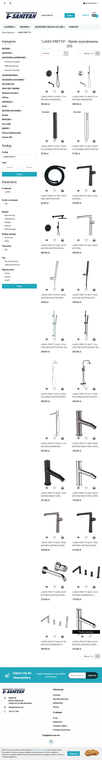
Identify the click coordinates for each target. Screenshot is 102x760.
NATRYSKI (7, 53)
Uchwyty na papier (12, 62)
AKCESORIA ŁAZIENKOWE (14, 57)
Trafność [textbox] (45, 53)
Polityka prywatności (62, 730)
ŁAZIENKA (10, 27)
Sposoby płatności (60, 699)
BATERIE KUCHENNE (12, 111)
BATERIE (6, 49)
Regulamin (57, 722)
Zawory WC (7, 137)
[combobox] (54, 53)
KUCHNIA (25, 27)
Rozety (5, 115)
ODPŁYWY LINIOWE (10, 88)
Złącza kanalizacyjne (11, 133)
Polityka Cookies (60, 726)
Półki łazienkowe (11, 66)
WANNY (6, 128)
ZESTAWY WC (8, 84)
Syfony (6, 97)
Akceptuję (73, 753)
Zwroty (56, 707)
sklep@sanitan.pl (15, 707)
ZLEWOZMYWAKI (10, 75)
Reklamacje (58, 703)
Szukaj (19, 174)
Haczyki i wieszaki (12, 70)
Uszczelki (6, 124)
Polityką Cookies (39, 750)
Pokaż (19, 286)
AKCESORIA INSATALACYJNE (50, 27)
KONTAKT (74, 27)
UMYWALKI (8, 102)
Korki (5, 106)
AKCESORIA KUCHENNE (13, 80)
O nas (55, 718)
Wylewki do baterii (10, 93)
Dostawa (56, 695)
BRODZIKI (7, 119)
